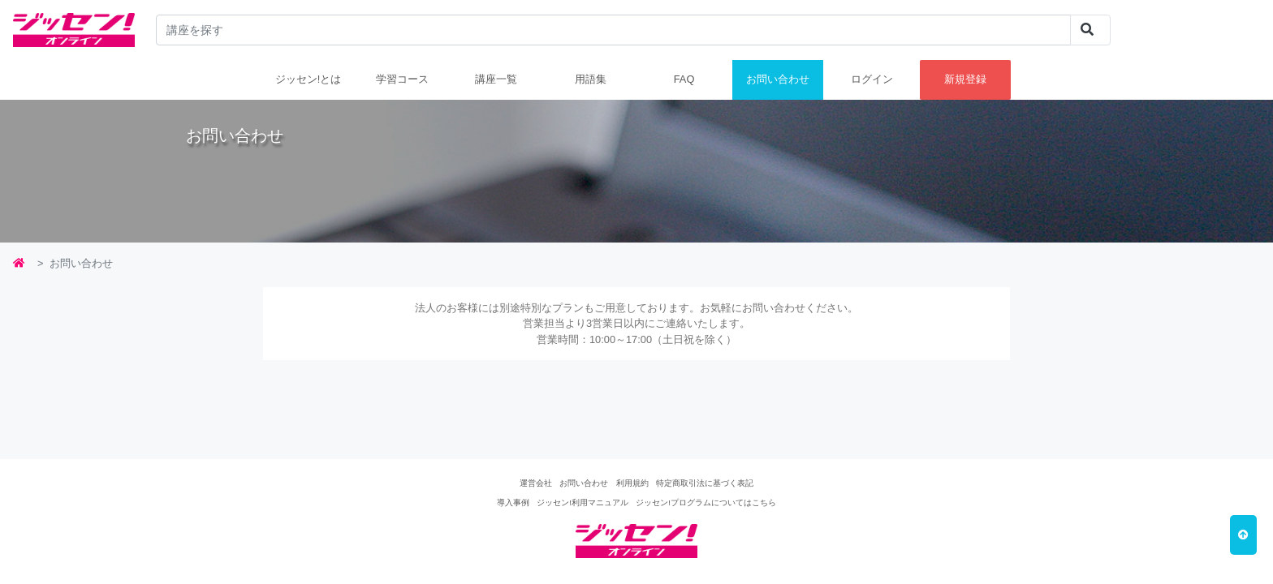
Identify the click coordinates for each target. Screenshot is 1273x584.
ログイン (872, 79)
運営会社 (536, 483)
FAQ (684, 79)
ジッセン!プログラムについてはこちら (706, 502)
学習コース (402, 79)
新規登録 (965, 79)
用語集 (590, 79)
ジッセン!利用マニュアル (582, 502)
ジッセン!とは (308, 79)
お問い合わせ (777, 79)
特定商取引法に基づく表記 (704, 483)
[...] (614, 30)
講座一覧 (496, 79)
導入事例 (513, 502)
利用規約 (632, 483)
